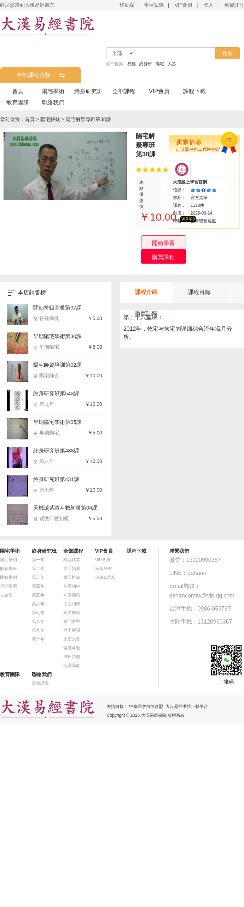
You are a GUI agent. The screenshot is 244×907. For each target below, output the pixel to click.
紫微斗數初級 (51, 518)
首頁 (17, 91)
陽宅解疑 (50, 119)
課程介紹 (146, 292)
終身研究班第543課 (56, 393)
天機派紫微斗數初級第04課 (65, 508)
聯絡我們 (53, 103)
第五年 (38, 595)
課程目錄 (199, 292)
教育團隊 (17, 103)
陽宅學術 (53, 91)
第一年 (38, 559)
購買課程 (163, 257)
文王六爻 (71, 639)
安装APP (103, 568)
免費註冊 (234, 5)
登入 (208, 5)
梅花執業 (71, 559)
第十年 (38, 639)
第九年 (43, 404)
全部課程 (123, 91)
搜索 (228, 53)
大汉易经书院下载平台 (186, 706)
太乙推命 (71, 577)
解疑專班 (8, 568)
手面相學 (71, 603)
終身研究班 (88, 91)
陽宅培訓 (8, 559)
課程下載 (194, 91)
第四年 (38, 586)
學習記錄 (154, 5)
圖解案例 (8, 577)
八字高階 (71, 595)
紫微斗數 (71, 647)
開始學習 (163, 243)
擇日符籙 (71, 656)
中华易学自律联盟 (146, 706)
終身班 (145, 63)
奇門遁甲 (71, 621)
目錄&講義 (105, 577)
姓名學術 (71, 612)
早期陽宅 (46, 347)
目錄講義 (40, 683)
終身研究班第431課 (56, 479)
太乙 (172, 63)
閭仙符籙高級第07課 (57, 308)
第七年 (43, 490)
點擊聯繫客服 (203, 220)
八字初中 (71, 586)
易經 (131, 63)
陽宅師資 (46, 375)
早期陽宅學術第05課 (57, 422)
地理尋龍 (71, 665)
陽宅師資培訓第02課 (57, 365)
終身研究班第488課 (56, 451)
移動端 (127, 5)
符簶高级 (46, 318)
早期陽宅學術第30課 (57, 336)
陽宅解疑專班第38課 (88, 119)
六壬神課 (71, 630)
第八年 (43, 461)
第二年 (38, 568)
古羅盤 (6, 595)
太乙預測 (71, 568)
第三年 (38, 577)
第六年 (38, 603)
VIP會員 (184, 5)
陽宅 (160, 63)
